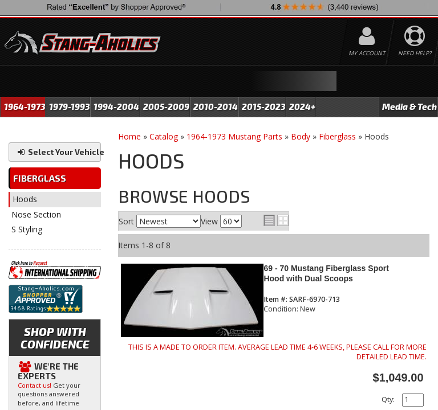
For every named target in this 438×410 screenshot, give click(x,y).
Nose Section (36, 214)
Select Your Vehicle (58, 152)
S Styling (26, 229)
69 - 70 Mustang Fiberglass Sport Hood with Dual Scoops (325, 273)
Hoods (25, 199)
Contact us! (34, 385)
